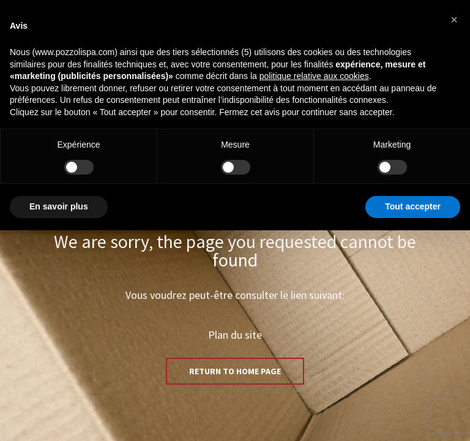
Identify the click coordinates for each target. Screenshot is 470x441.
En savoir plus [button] (58, 206)
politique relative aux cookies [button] (314, 76)
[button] (454, 19)
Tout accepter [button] (413, 206)
